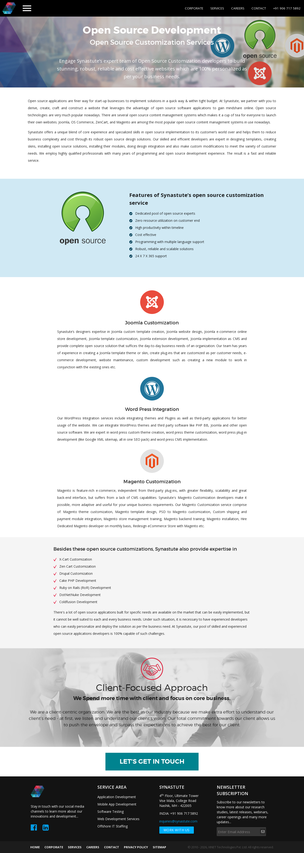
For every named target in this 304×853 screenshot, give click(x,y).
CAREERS (237, 8)
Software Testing (110, 811)
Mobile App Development (116, 804)
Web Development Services (118, 819)
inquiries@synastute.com (178, 821)
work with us (177, 830)
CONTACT (259, 8)
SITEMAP (159, 847)
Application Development (116, 797)
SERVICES (217, 8)
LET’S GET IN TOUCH (152, 761)
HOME (35, 847)
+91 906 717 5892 (286, 8)
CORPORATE (194, 8)
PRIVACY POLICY (136, 847)
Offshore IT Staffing (112, 826)
